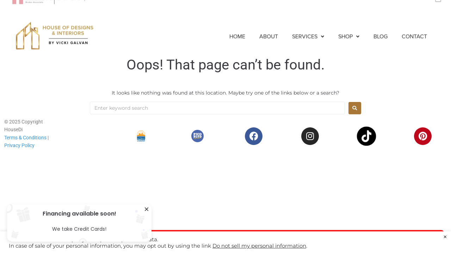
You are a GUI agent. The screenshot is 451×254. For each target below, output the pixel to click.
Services (308, 31)
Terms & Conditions (25, 137)
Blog (380, 31)
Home (237, 31)
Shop (348, 31)
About (268, 31)
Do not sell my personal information (259, 246)
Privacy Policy (19, 145)
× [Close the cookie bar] (445, 237)
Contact (414, 31)
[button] (308, 31)
